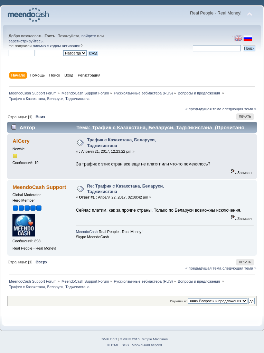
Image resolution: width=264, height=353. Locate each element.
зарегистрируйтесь (26, 41)
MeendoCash (87, 232)
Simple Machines (154, 339)
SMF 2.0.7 (109, 339)
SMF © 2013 (130, 339)
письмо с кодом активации (57, 46)
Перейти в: (178, 301)
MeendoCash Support (39, 187)
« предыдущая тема (203, 109)
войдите (89, 36)
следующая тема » (239, 109)
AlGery (20, 141)
